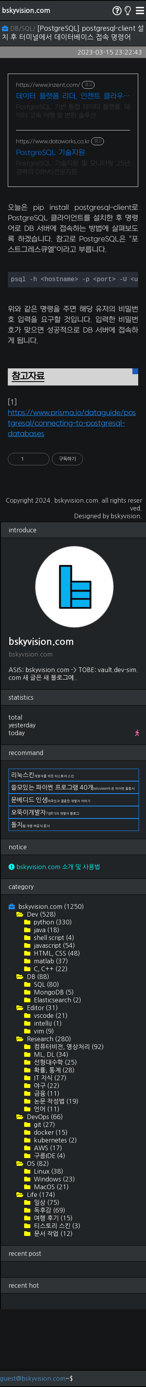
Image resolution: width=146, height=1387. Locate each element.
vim (43, 1109)
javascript (53, 1023)
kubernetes (54, 1218)
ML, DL (50, 1132)
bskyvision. (126, 594)
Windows (53, 1257)
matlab (50, 1039)
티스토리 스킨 (56, 1304)
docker (50, 1210)
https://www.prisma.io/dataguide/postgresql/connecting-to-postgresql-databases (72, 501)
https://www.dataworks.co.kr (53, 141)
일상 (46, 1280)
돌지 (30, 902)
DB (37, 1054)
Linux (47, 1249)
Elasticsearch (56, 1078)
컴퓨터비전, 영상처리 (68, 1124)
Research (48, 1117)
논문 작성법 (55, 1179)
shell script (53, 1015)
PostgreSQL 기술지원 (50, 153)
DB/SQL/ (19, 28)
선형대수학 (54, 1140)
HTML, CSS (56, 1031)
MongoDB (53, 1070)
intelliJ (47, 1101)
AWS (47, 1226)
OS (37, 1241)
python (52, 1000)
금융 (46, 1171)
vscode (50, 1093)
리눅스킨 (42, 853)
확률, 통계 (53, 1148)
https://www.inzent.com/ (48, 85)
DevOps (44, 1195)
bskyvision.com (26, 10)
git (43, 1202)
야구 (46, 1163)
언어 (46, 1187)
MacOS (50, 1265)
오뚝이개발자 (45, 890)
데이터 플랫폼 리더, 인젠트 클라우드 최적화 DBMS (73, 96)
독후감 (48, 1288)
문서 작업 (52, 1311)
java (46, 1008)
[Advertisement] (73, 234)
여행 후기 (52, 1296)
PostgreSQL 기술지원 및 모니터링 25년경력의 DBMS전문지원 (73, 168)
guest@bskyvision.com (32, 1378)
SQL (45, 1062)
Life (40, 1272)
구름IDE (48, 1233)
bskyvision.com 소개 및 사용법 (54, 945)
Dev (40, 992)
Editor (41, 1085)
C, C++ (50, 1047)
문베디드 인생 (50, 878)
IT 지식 (49, 1156)
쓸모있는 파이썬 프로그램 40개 (73, 865)
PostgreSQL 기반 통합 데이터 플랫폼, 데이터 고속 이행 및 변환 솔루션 (73, 111)
